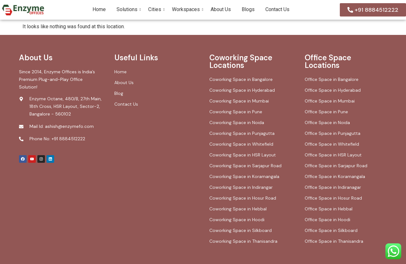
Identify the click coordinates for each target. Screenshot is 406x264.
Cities (155, 9)
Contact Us (277, 9)
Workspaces (187, 9)
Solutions (128, 9)
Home (99, 9)
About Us (221, 9)
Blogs (248, 9)
